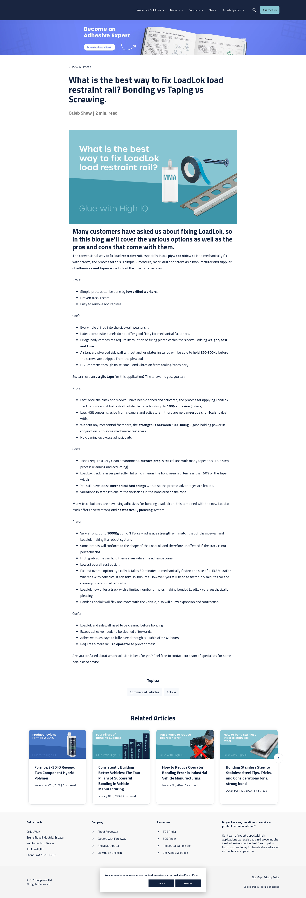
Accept (161, 883)
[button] (278, 758)
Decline (188, 883)
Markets (175, 10)
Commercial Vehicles (144, 692)
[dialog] (153, 880)
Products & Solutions (149, 10)
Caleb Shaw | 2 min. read (93, 112)
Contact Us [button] (270, 10)
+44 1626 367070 (46, 855)
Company (194, 10)
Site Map (257, 877)
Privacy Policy (191, 875)
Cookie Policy (251, 886)
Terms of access (270, 886)
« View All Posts (80, 67)
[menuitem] (150, 10)
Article (172, 692)
